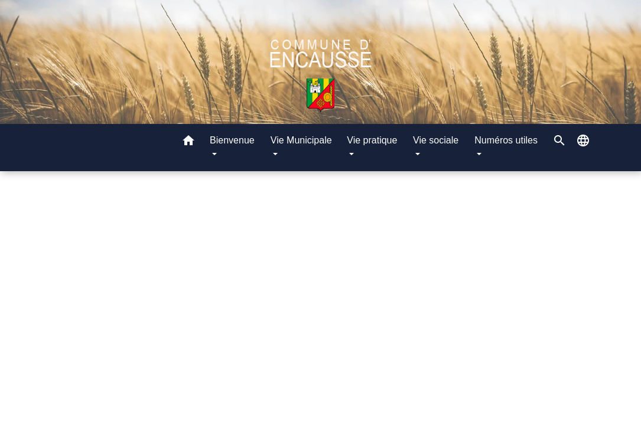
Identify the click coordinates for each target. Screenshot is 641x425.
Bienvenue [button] (232, 140)
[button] (188, 142)
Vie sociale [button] (435, 140)
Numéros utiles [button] (506, 140)
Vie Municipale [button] (301, 140)
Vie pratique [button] (372, 140)
